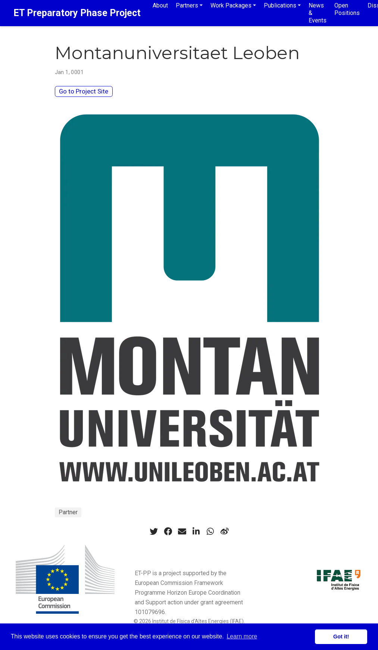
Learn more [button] (242, 636)
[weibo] (224, 531)
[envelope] (182, 531)
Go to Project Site (83, 91)
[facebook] (168, 531)
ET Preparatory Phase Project (77, 12)
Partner (68, 512)
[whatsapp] (210, 531)
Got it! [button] (341, 637)
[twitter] (153, 531)
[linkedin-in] (196, 531)
